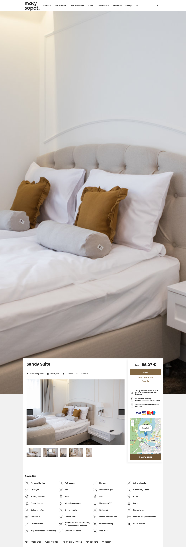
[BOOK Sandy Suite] (145, 372)
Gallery (129, 6)
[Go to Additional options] (72, 543)
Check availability (145, 377)
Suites (91, 6)
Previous (30, 412)
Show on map (145, 457)
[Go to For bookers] (92, 543)
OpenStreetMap (148, 453)
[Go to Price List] (106, 543)
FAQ (138, 6)
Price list (145, 381)
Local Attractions (78, 6)
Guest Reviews (104, 6)
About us (48, 6)
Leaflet (140, 453)
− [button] (132, 424)
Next (122, 412)
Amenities (118, 6)
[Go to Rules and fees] (52, 543)
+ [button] (132, 421)
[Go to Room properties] (33, 543)
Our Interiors (61, 6)
